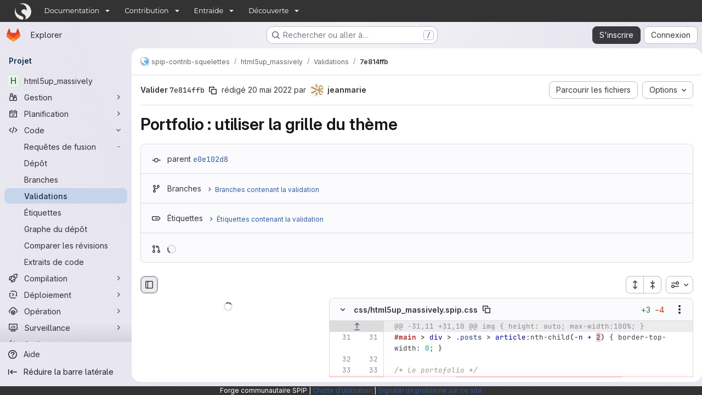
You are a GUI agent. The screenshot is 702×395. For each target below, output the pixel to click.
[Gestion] (65, 97)
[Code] (65, 130)
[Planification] (65, 113)
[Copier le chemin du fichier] (486, 310)
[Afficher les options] (675, 310)
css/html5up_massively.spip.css (416, 309)
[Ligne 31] (341, 337)
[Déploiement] (65, 294)
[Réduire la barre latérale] (65, 372)
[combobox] (675, 285)
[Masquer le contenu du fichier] (342, 310)
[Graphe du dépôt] (65, 228)
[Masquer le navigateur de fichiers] (149, 285)
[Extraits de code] (65, 261)
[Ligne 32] (341, 359)
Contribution (146, 11)
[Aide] (65, 354)
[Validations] (65, 196)
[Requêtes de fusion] (65, 146)
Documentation (72, 11)
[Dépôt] (65, 163)
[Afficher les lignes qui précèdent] (357, 326)
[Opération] (65, 311)
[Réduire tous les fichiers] (648, 285)
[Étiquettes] (65, 212)
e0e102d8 (210, 159)
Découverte (268, 11)
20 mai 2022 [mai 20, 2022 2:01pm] (270, 89)
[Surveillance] (65, 327)
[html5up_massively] (65, 80)
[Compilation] (65, 278)
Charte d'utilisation (342, 390)
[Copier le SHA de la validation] (212, 90)
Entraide (209, 11)
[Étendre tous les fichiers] (630, 285)
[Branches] (65, 179)
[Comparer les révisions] (65, 245)
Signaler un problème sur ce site (430, 390)
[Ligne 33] (341, 370)
